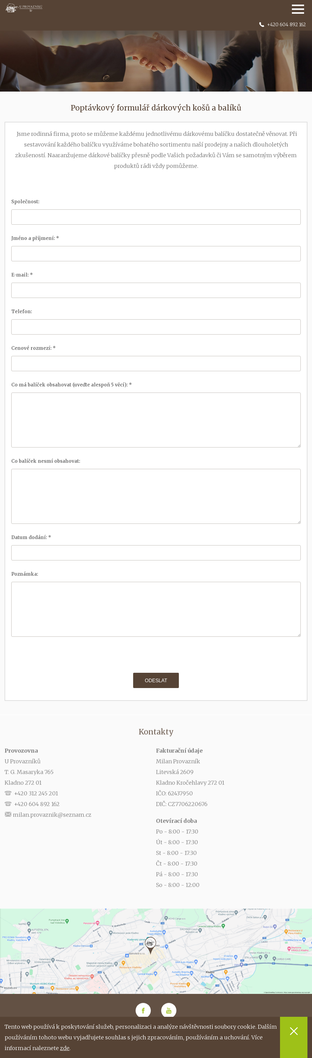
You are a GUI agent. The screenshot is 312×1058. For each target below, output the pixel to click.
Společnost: (27, 202)
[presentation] (156, 655)
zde (64, 1048)
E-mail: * (22, 275)
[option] (156, 55)
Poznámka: (26, 574)
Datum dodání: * (31, 537)
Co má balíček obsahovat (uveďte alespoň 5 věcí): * (72, 385)
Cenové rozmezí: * (34, 348)
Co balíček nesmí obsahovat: (47, 461)
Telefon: (23, 311)
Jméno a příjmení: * (35, 238)
